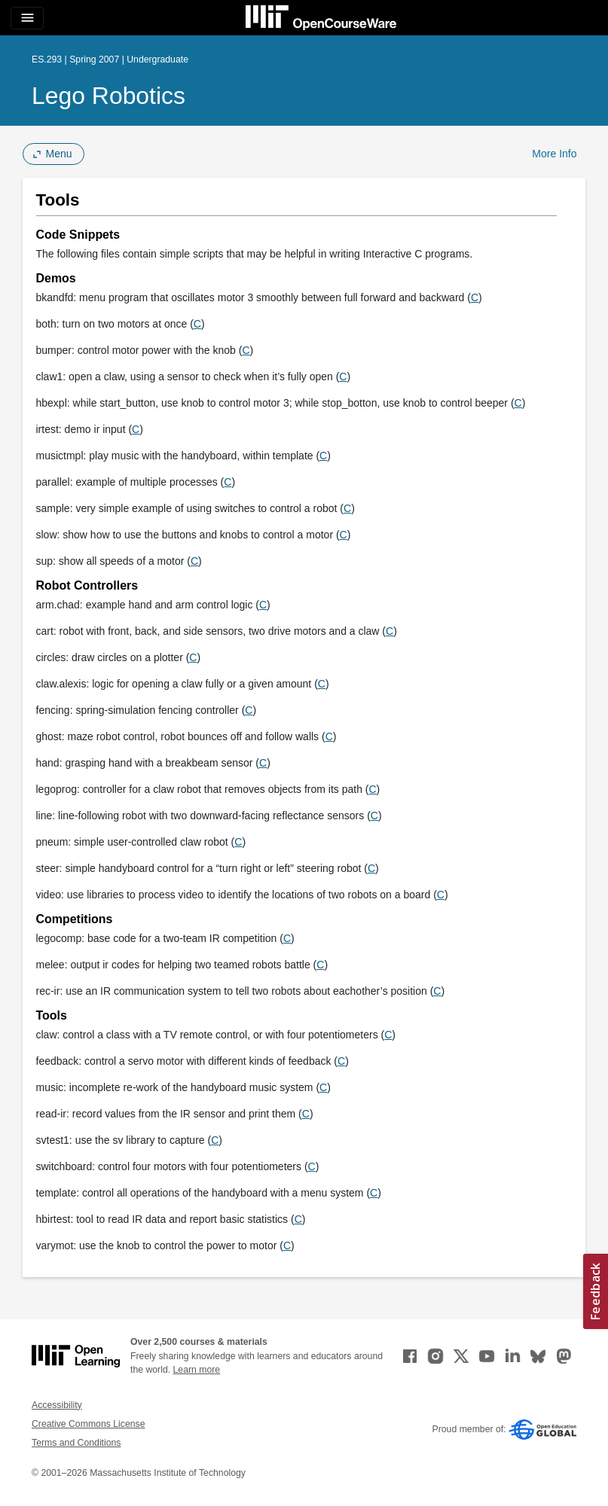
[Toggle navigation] (27, 18)
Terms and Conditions (76, 1442)
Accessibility (57, 1405)
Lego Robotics (108, 95)
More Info (554, 154)
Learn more (197, 1369)
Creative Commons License (88, 1424)
